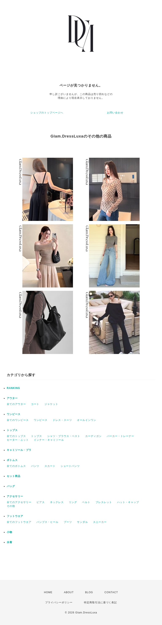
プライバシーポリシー (59, 602)
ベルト (86, 502)
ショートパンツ (70, 466)
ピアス (40, 502)
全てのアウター (16, 404)
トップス (12, 430)
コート (35, 404)
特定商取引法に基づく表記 (100, 602)
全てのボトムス (16, 466)
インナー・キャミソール (49, 439)
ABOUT (69, 592)
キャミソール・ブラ (19, 450)
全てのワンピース (18, 420)
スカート (50, 466)
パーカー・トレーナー (120, 436)
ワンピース (13, 414)
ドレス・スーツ (62, 420)
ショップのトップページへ (46, 112)
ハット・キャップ (128, 502)
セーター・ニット (18, 439)
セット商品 (13, 476)
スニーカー (100, 522)
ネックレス (57, 502)
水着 (9, 542)
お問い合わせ (115, 112)
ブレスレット (104, 502)
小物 (9, 532)
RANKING (13, 388)
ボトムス (12, 460)
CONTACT (111, 592)
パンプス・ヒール (47, 522)
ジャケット (51, 404)
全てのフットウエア (19, 522)
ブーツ (68, 522)
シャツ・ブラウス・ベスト (63, 436)
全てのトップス (16, 436)
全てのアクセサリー (19, 502)
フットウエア (15, 516)
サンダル (82, 522)
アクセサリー (15, 496)
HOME (48, 592)
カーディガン (93, 436)
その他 (11, 506)
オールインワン (86, 420)
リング (73, 502)
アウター (12, 398)
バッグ (11, 486)
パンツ (35, 466)
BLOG (89, 592)
